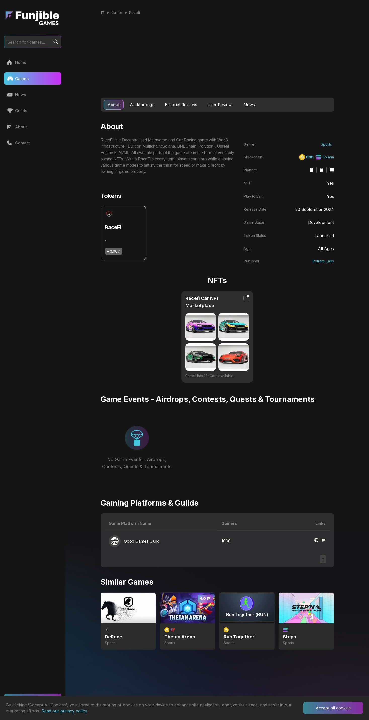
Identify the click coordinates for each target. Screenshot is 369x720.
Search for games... (32, 42)
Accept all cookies (333, 707)
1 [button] (323, 559)
